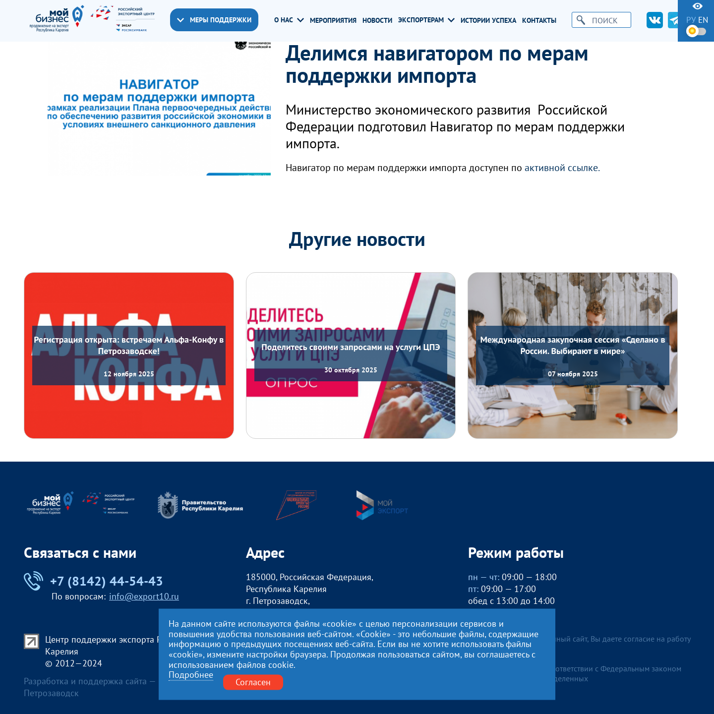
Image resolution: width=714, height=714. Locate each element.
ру (691, 20)
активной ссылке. (562, 168)
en (703, 20)
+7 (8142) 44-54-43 (93, 581)
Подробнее (191, 675)
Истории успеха (488, 20)
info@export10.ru (144, 596)
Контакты (539, 20)
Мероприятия (333, 20)
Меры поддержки (214, 19)
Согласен (253, 682)
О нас (289, 20)
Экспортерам (426, 20)
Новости (377, 20)
